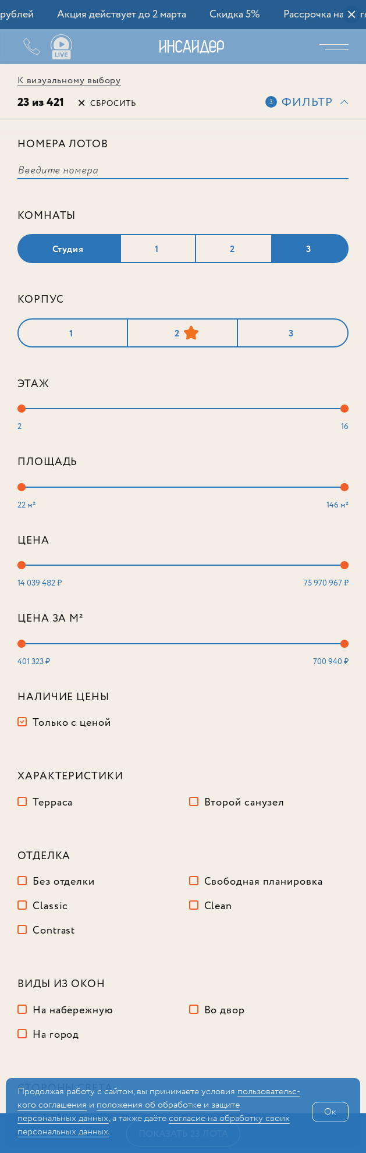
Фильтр (307, 102)
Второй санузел (244, 802)
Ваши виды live (61, 47)
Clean (218, 906)
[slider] (21, 409)
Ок (330, 1112)
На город (56, 1034)
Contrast (54, 930)
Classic (50, 906)
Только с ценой (72, 722)
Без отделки (64, 881)
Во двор (224, 1010)
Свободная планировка (263, 881)
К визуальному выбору (69, 80)
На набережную (73, 1010)
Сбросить (113, 103)
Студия (68, 249)
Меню (337, 46)
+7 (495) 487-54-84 (23, 46)
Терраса (53, 802)
